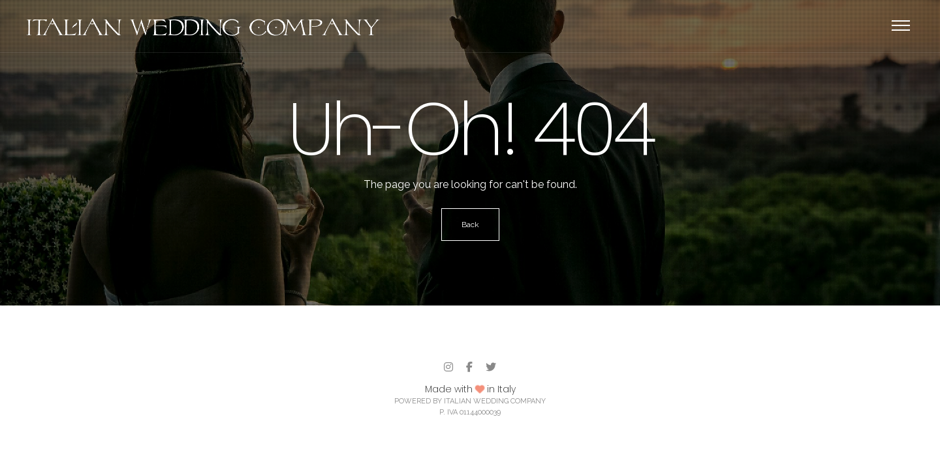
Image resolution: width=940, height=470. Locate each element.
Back (470, 224)
